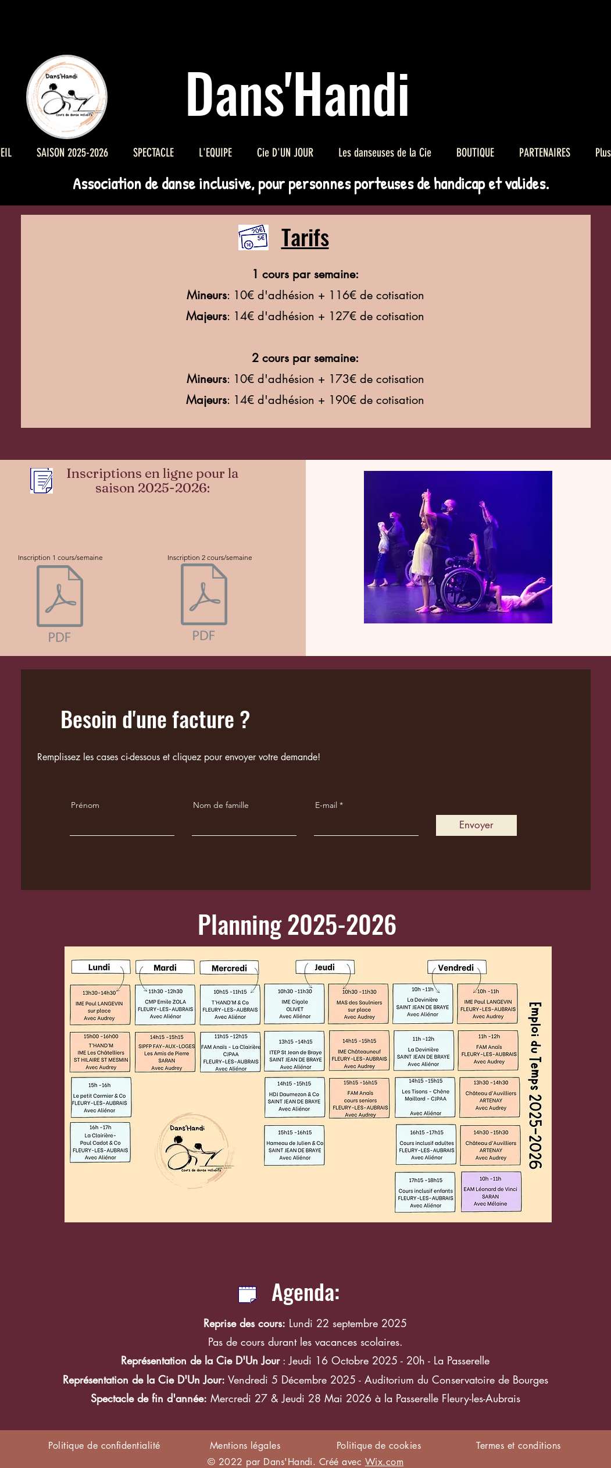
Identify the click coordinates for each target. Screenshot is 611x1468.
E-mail (326, 805)
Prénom (85, 805)
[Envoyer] (476, 825)
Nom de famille (221, 805)
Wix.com (384, 1462)
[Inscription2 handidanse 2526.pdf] (204, 603)
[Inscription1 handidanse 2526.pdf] (60, 605)
